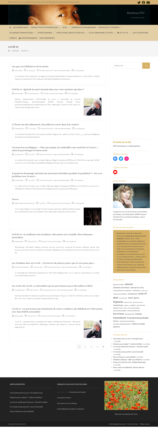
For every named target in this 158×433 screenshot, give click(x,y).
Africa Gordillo (19, 154)
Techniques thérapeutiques (22, 33)
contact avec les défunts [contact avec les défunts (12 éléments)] (120, 294)
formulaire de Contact (77, 392)
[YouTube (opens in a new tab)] (148, 2)
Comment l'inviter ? (64, 398)
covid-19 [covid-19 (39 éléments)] (142, 293)
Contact (13, 38)
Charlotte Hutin (19, 128)
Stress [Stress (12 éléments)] (125, 308)
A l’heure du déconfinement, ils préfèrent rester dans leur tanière (45, 124)
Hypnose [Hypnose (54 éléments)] (118, 301)
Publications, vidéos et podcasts (71, 33)
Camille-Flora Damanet (22, 267)
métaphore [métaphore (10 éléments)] (126, 305)
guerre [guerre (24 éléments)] (136, 298)
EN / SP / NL (125, 33)
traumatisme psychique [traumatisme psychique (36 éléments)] (138, 317)
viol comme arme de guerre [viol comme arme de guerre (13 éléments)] (127, 321)
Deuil (66, 27)
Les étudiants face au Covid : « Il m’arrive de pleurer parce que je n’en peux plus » (53, 263)
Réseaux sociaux (145, 424)
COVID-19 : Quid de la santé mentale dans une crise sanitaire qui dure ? (48, 89)
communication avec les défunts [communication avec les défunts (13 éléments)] (122, 290)
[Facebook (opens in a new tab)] (143, 2)
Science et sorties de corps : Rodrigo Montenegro (129, 362)
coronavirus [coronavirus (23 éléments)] (132, 294)
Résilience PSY (136, 13)
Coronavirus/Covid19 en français (53, 93)
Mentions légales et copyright (117, 424)
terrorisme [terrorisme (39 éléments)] (118, 313)
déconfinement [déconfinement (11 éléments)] (123, 298)
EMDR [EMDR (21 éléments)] (130, 298)
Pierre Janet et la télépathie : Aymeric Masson (128, 367)
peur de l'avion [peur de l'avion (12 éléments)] (141, 305)
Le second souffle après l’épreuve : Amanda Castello (130, 347)
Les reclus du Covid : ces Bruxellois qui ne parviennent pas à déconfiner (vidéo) (52, 286)
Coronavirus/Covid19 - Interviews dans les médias (55, 70)
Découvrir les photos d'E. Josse (126, 414)
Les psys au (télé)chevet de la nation (30, 66)
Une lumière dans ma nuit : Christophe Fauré (128, 339)
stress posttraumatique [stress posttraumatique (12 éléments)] (119, 310)
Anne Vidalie (18, 70)
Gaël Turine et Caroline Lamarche (24, 203)
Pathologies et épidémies (110, 27)
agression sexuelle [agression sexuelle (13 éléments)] (118, 284)
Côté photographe (29, 38)
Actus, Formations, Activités (102, 33)
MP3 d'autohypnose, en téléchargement (126, 146)
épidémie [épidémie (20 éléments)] (116, 327)
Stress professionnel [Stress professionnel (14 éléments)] (133, 310)
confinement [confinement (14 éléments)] (136, 290)
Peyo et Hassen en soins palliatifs (124, 357)
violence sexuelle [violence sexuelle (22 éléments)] (138, 324)
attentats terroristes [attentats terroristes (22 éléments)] (121, 287)
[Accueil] (10, 27)
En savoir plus (117, 219)
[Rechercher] (146, 66)
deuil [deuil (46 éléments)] (115, 297)
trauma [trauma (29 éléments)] (138, 314)
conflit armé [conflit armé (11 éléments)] (144, 290)
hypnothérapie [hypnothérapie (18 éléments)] (118, 305)
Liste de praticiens (140, 33)
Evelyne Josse (19, 93)
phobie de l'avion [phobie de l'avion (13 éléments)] (118, 308)
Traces (15, 199)
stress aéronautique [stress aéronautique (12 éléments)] (134, 308)
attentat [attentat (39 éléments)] (129, 284)
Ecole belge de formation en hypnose (70, 409)
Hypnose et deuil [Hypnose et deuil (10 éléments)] (128, 302)
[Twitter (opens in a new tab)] (139, 2)
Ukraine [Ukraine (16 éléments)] (115, 321)
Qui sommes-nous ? (21, 27)
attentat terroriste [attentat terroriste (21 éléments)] (137, 288)
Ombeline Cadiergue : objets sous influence (127, 360)
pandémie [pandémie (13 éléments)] (133, 305)
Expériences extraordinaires (84, 27)
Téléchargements (47, 38)
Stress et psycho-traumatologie (45, 27)
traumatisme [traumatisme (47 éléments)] (119, 317)
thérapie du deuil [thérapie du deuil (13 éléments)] (129, 314)
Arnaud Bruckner (20, 290)
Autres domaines (46, 33)
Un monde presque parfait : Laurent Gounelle (128, 352)
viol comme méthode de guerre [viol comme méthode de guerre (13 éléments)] (122, 324)
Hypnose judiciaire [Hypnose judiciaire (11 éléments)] (138, 302)
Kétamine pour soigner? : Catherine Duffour (127, 344)
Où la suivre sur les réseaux (67, 403)
